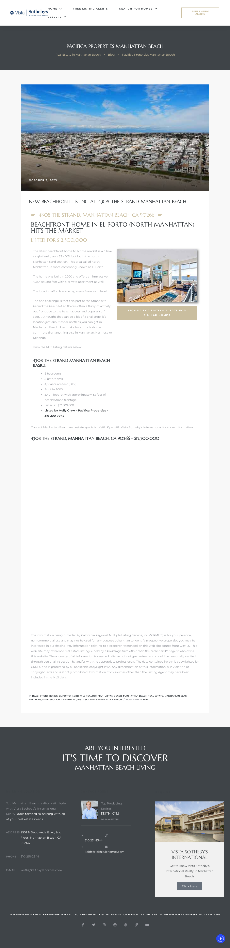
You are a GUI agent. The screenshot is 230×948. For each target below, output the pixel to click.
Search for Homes (138, 8)
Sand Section (51, 699)
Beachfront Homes (45, 695)
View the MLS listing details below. (57, 347)
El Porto (65, 695)
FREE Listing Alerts (90, 8)
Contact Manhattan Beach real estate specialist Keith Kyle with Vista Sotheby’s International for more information (112, 427)
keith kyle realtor (84, 695)
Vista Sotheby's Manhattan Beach (99, 699)
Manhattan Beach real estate (143, 695)
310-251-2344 (30, 870)
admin (144, 699)
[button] (200, 13)
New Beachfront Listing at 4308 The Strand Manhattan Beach (107, 202)
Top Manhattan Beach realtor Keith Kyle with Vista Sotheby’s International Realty (36, 822)
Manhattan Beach (110, 695)
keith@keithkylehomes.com (41, 883)
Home (55, 8)
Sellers (57, 16)
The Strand (68, 699)
